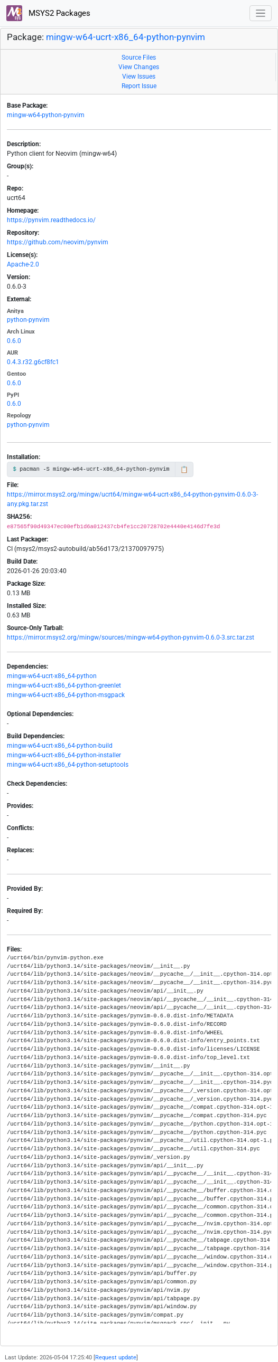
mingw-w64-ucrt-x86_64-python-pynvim (125, 37)
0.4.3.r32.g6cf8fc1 (33, 362)
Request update (115, 1357)
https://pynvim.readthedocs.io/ (51, 220)
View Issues (138, 76)
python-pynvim (28, 319)
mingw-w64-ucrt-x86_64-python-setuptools (67, 764)
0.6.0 (14, 341)
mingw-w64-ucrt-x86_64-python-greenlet (64, 685)
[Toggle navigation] (260, 13)
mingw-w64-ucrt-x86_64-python (52, 676)
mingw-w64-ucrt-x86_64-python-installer (64, 755)
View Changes (138, 67)
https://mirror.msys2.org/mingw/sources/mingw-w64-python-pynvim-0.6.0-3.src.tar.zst (130, 637)
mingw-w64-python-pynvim (46, 115)
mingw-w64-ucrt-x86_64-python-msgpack (66, 695)
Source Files (139, 57)
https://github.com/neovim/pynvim (57, 242)
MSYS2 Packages (48, 13)
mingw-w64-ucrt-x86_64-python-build (60, 745)
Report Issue (139, 86)
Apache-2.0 (23, 264)
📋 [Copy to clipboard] (184, 469)
